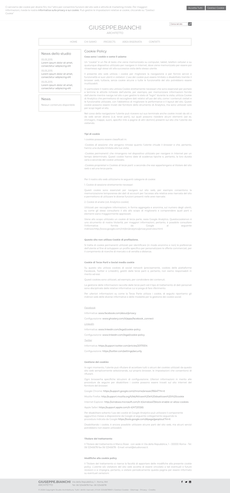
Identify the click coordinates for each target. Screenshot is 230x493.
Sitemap (134, 490)
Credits (152, 490)
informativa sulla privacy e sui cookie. (58, 10)
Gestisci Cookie (215, 8)
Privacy (143, 490)
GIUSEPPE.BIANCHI (115, 27)
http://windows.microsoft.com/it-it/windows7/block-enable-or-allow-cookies (146, 402)
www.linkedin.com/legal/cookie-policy (119, 329)
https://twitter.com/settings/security (122, 351)
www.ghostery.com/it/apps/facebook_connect (128, 318)
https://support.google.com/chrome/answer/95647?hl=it (134, 391)
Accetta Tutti (195, 8)
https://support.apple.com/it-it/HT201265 (121, 407)
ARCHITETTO (115, 32)
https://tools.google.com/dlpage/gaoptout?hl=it (144, 419)
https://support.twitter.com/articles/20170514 (122, 345)
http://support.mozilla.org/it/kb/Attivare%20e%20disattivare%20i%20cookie (142, 396)
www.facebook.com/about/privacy (117, 313)
